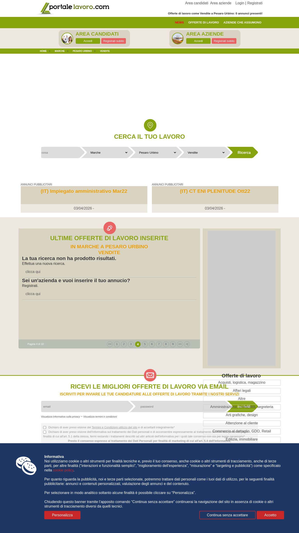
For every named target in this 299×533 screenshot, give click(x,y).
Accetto (270, 515)
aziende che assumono (242, 22)
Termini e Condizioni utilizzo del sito (114, 427)
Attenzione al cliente (242, 423)
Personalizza (62, 515)
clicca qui (33, 272)
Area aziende (220, 3)
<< (110, 344)
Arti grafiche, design (242, 415)
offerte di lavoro (203, 22)
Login (239, 3)
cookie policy (63, 470)
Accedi (88, 41)
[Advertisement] (149, 90)
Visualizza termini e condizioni (100, 416)
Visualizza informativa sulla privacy (60, 416)
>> (180, 344)
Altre (241, 399)
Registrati (255, 3)
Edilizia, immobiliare (242, 439)
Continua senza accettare (227, 515)
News (179, 22)
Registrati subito (113, 41)
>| (187, 344)
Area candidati (196, 3)
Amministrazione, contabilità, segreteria (241, 407)
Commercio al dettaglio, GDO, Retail (241, 431)
